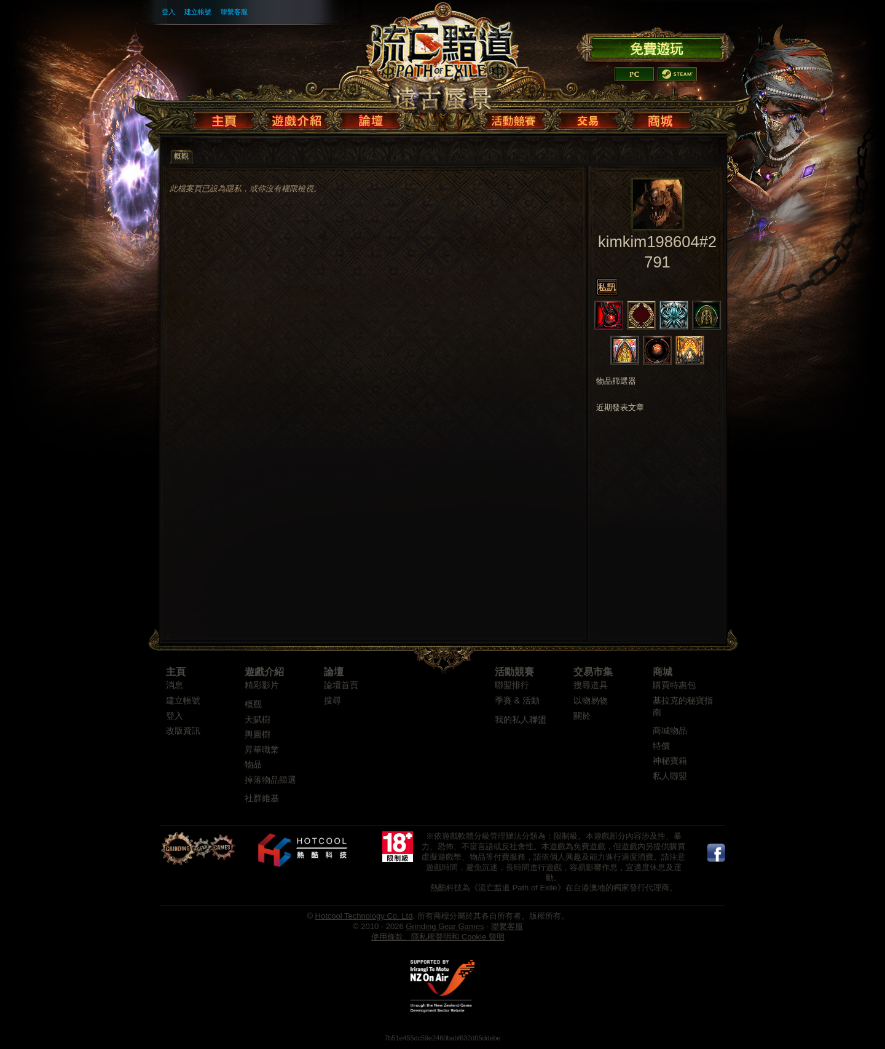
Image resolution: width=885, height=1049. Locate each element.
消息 (174, 685)
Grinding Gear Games (445, 926)
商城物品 (670, 730)
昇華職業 (262, 749)
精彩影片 (262, 685)
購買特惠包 (674, 685)
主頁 (176, 672)
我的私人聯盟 (520, 719)
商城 (662, 672)
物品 (253, 764)
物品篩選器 (616, 381)
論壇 (334, 672)
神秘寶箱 (670, 761)
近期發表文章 (620, 407)
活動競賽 (514, 672)
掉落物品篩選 (270, 780)
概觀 (253, 704)
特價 (661, 746)
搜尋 (332, 700)
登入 (168, 11)
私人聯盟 (670, 776)
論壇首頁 (341, 685)
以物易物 (590, 700)
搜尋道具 (590, 685)
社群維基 (262, 798)
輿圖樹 (257, 734)
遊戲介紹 (264, 672)
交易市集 (593, 672)
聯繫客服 (234, 11)
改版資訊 (183, 730)
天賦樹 (257, 719)
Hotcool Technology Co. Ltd (364, 915)
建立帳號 (197, 11)
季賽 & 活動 (517, 700)
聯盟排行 (512, 685)
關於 (582, 716)
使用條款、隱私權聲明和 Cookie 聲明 (438, 936)
